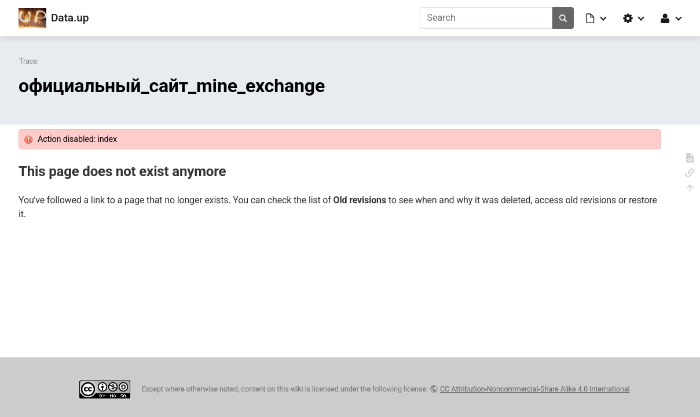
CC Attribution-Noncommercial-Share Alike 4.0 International (535, 389)
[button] (597, 18)
